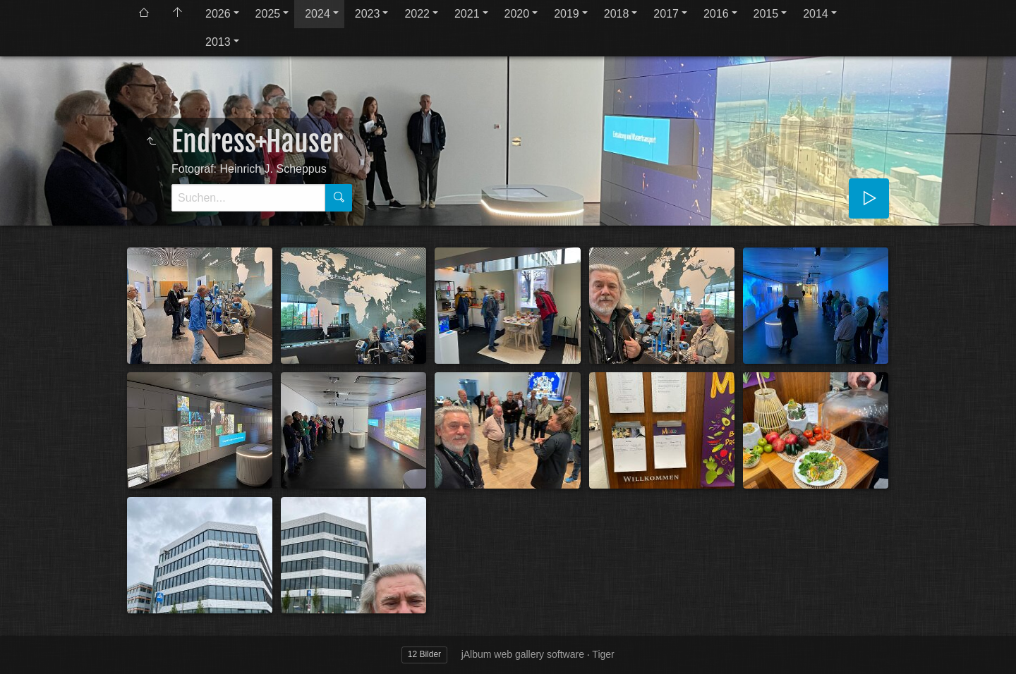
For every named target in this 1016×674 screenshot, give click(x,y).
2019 (566, 14)
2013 (218, 42)
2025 (268, 14)
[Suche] (248, 198)
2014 (815, 14)
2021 (467, 14)
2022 (417, 14)
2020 (517, 14)
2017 (666, 14)
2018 (616, 14)
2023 (367, 14)
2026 (218, 14)
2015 (766, 14)
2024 (317, 14)
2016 (716, 14)
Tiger (603, 654)
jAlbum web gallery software (522, 654)
